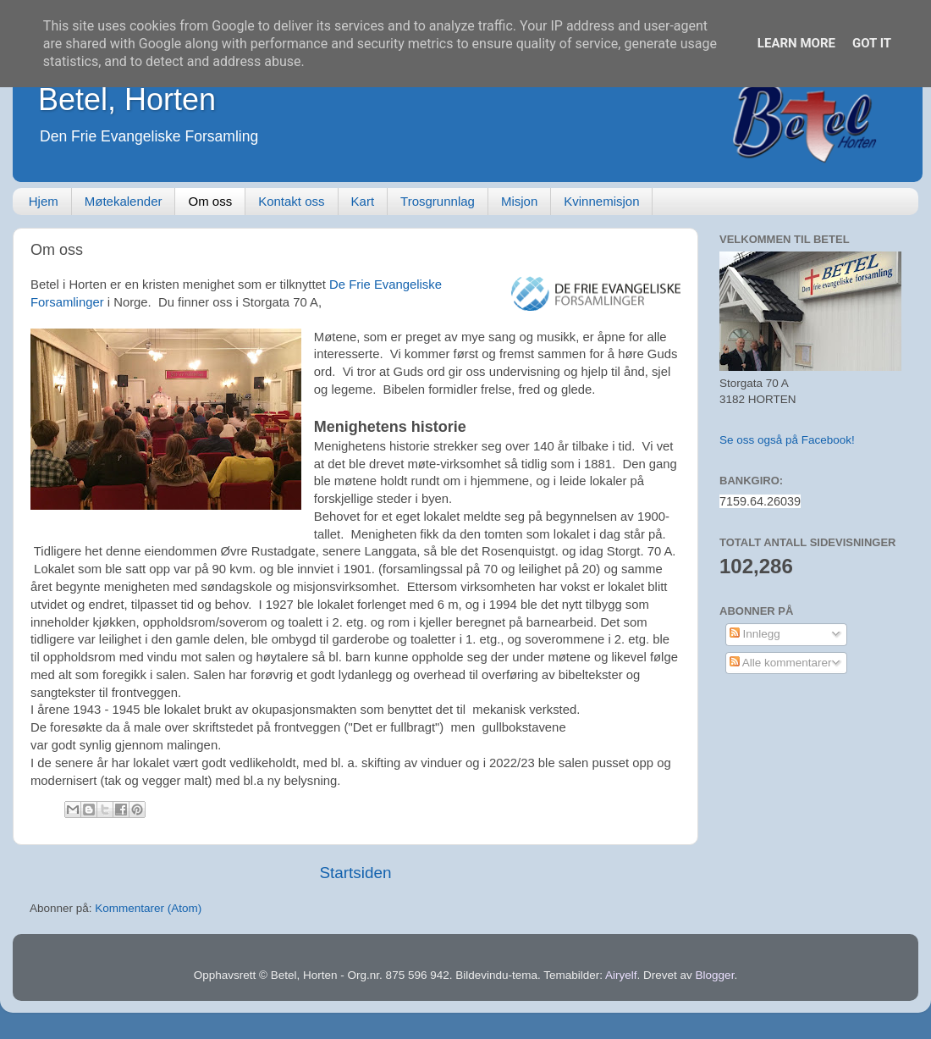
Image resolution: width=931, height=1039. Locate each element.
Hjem (43, 201)
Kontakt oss (291, 201)
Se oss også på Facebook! (787, 440)
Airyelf (621, 975)
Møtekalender (124, 201)
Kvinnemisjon (601, 201)
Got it (871, 43)
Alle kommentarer (781, 662)
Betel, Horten (127, 99)
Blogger (715, 975)
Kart (363, 201)
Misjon (519, 201)
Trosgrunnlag (437, 201)
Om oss (210, 201)
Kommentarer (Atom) (148, 908)
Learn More (796, 43)
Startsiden (355, 872)
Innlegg (755, 633)
